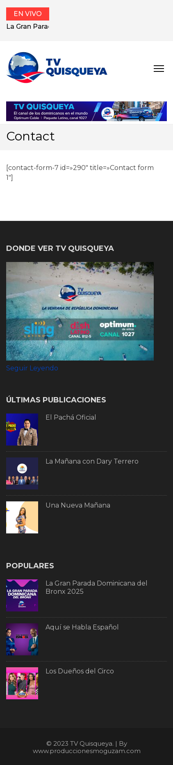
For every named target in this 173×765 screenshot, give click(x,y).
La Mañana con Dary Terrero (92, 461)
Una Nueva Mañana (78, 505)
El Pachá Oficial (71, 417)
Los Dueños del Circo (80, 671)
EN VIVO (28, 14)
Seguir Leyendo (32, 368)
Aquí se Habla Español (82, 627)
